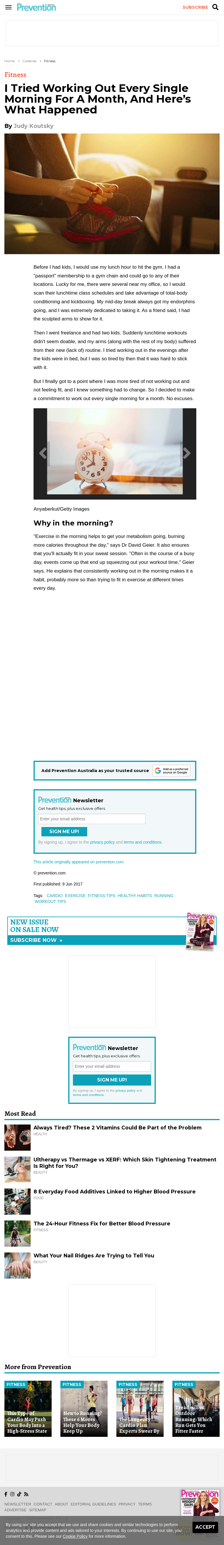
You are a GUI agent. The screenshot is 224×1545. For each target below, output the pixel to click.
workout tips (50, 901)
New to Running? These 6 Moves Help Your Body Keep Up (82, 1422)
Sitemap (37, 1510)
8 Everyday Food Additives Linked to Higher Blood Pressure (115, 1191)
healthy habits (135, 895)
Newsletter (17, 1504)
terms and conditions (142, 842)
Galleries (29, 61)
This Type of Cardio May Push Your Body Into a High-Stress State (27, 1422)
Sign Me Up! (64, 831)
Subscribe (195, 7)
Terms (145, 1504)
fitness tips (102, 895)
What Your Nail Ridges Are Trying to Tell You (94, 1255)
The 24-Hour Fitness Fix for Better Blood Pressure (102, 1223)
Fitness (49, 61)
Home (9, 61)
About (61, 1504)
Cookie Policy (75, 1536)
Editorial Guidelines (93, 1504)
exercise (75, 895)
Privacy (127, 1504)
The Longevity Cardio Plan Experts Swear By (139, 1425)
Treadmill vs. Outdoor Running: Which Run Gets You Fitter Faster (193, 1419)
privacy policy (102, 842)
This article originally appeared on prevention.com (79, 862)
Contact (43, 1504)
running (163, 895)
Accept (205, 1527)
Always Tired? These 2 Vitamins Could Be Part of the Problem (118, 1128)
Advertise (15, 1510)
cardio (54, 895)
